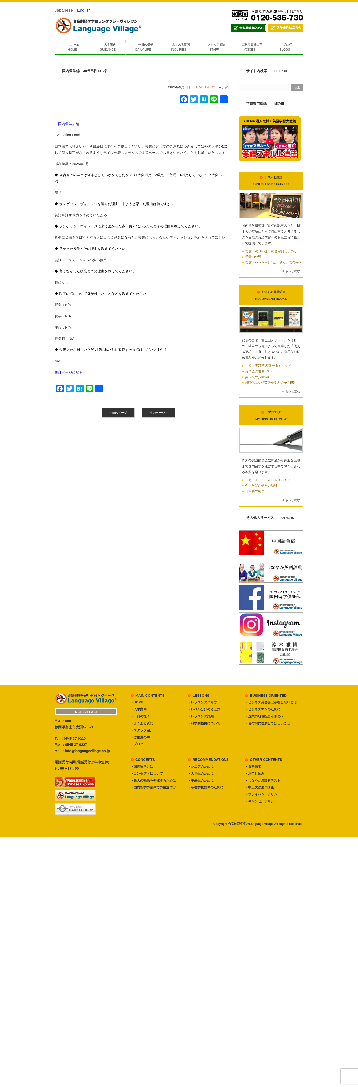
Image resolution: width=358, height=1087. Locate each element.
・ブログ (137, 744)
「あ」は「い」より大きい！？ (267, 480)
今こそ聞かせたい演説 (261, 485)
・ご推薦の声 (140, 737)
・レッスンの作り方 (202, 702)
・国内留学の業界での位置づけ (153, 787)
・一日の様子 (140, 716)
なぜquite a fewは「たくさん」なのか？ (273, 262)
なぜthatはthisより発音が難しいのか (271, 251)
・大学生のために (201, 773)
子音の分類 (253, 257)
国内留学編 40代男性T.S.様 (84, 71)
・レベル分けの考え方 (204, 709)
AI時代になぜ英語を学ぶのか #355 (270, 382)
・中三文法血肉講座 (259, 787)
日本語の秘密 (255, 491)
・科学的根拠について (204, 723)
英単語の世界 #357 (258, 371)
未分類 (223, 87)
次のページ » (158, 412)
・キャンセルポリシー (261, 801)
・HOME (137, 702)
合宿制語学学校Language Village (250, 824)
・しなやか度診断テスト (262, 780)
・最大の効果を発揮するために (153, 780)
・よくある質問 (142, 723)
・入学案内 (139, 709)
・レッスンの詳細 (201, 716)
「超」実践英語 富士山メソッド (268, 366)
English (84, 10)
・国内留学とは (142, 766)
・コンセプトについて (147, 773)
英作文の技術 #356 (258, 377)
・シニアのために (201, 766)
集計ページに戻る (69, 372)
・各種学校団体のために (205, 787)
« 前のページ (118, 412)
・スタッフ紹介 (142, 730)
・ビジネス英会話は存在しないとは (271, 702)
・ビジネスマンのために (262, 709)
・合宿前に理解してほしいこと (267, 723)
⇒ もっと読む (290, 271)
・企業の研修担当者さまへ (264, 716)
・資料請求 (253, 766)
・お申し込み (254, 773)
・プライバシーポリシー (262, 794)
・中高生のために (201, 780)
